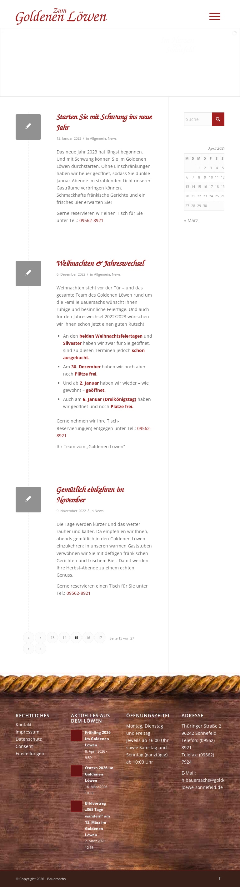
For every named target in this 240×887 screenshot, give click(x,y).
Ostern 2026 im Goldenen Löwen (99, 774)
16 (88, 637)
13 (52, 637)
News (112, 138)
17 (100, 637)
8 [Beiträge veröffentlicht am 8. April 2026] (199, 177)
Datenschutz (29, 739)
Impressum (27, 732)
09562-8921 (91, 220)
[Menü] (214, 14)
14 (64, 637)
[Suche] (204, 119)
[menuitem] (214, 14)
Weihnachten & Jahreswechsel (100, 264)
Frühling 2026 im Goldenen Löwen (98, 738)
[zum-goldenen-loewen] (62, 14)
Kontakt (24, 725)
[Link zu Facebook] (219, 878)
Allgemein (98, 138)
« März (191, 220)
